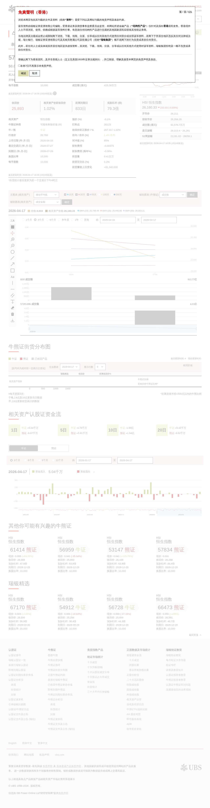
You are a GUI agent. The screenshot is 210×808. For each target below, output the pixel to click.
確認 (23, 73)
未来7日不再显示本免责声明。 (36, 65)
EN (190, 11)
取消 (34, 73)
